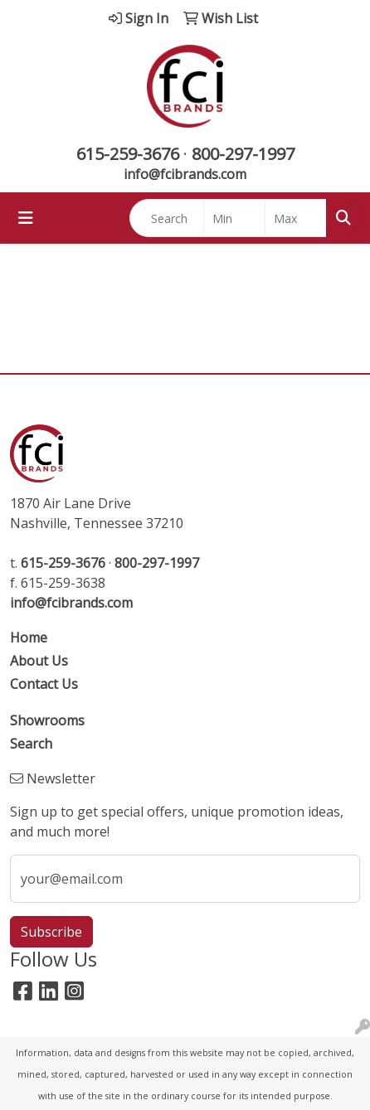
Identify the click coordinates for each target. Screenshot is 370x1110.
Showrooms (47, 720)
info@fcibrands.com (185, 174)
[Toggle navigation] (25, 218)
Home (28, 637)
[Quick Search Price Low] (234, 218)
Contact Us (44, 684)
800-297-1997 (243, 154)
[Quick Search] (166, 218)
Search (31, 743)
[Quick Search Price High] (296, 218)
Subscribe (51, 932)
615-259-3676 (127, 154)
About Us (39, 661)
